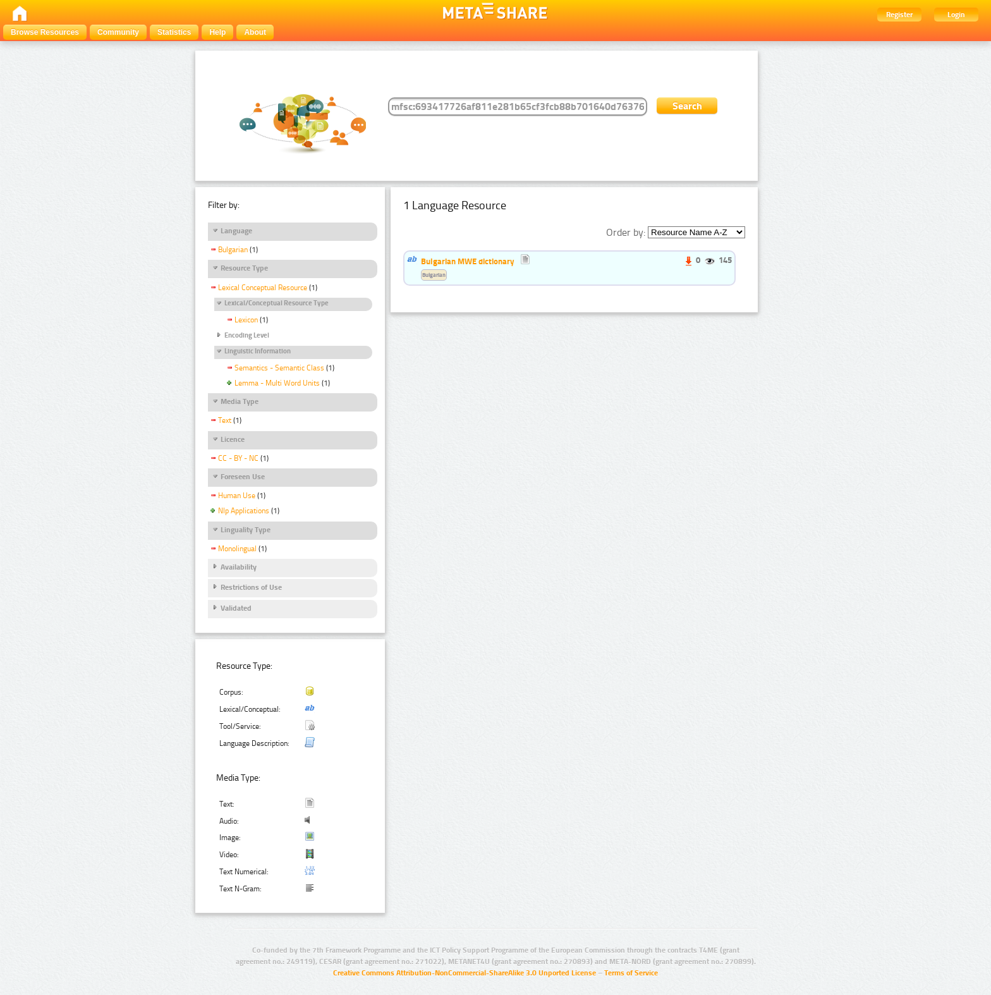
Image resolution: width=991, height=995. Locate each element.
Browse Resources (45, 32)
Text (224, 420)
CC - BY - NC (238, 458)
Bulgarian (233, 249)
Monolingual (237, 548)
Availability (239, 567)
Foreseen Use (243, 476)
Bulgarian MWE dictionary (467, 261)
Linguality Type (246, 529)
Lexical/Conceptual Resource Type (276, 303)
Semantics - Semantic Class (279, 367)
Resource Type (244, 268)
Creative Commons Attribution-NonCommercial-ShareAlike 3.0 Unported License (464, 972)
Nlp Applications (243, 510)
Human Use (236, 495)
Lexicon (246, 319)
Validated (236, 608)
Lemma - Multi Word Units (277, 383)
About (255, 32)
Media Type (239, 401)
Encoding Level (246, 335)
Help (217, 32)
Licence (233, 439)
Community (118, 32)
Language (236, 230)
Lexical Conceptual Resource (262, 287)
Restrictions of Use (251, 587)
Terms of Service (631, 972)
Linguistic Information (257, 351)
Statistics (174, 32)
